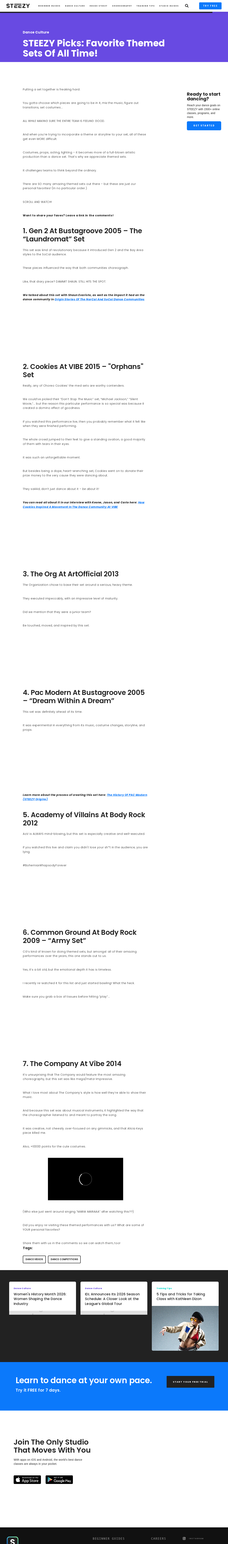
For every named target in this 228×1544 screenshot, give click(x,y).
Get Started (204, 125)
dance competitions (64, 1259)
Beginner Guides (49, 6)
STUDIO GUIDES (169, 6)
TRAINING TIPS (145, 6)
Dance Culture (75, 6)
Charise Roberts (37, 68)
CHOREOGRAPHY (122, 6)
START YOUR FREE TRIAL (190, 1381)
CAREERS (158, 1538)
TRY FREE (210, 5)
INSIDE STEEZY (98, 6)
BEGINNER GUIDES (109, 1538)
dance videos (34, 1259)
